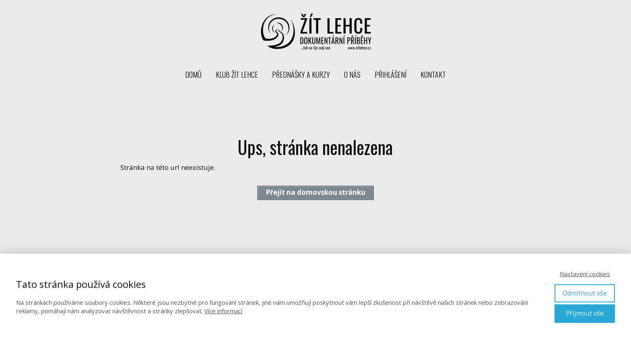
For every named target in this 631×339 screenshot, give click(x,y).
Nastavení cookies (585, 274)
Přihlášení (390, 74)
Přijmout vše (585, 313)
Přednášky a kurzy (301, 74)
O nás (352, 74)
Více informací (223, 311)
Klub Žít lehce (237, 74)
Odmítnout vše (585, 293)
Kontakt (433, 74)
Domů (193, 74)
